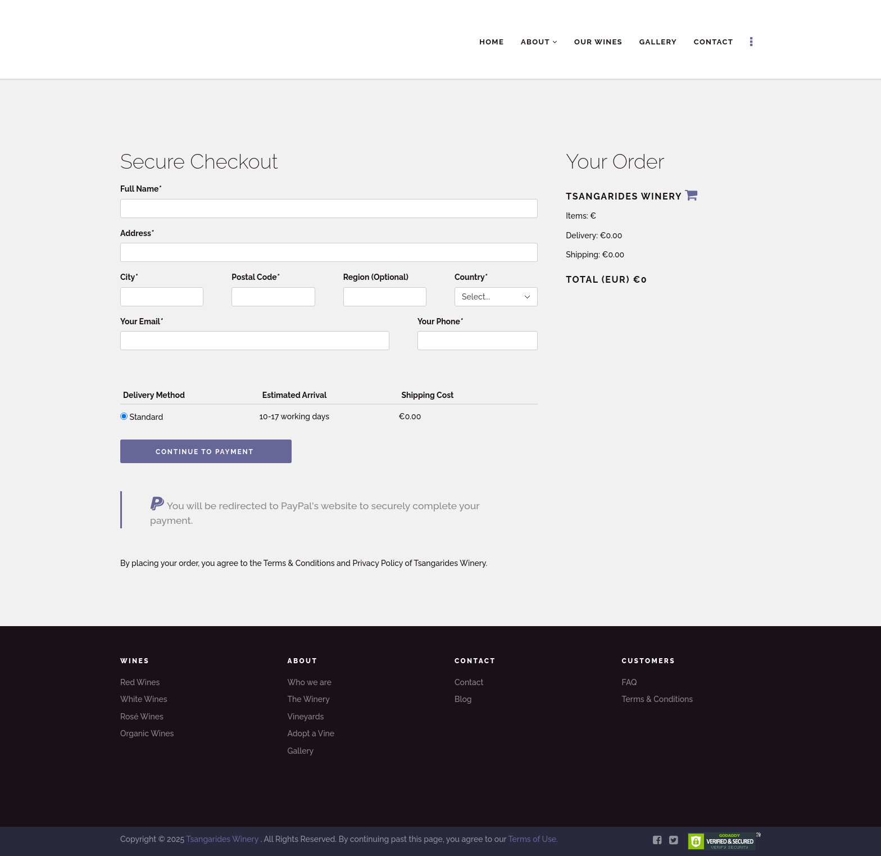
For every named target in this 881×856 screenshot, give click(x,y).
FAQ (629, 682)
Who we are (309, 682)
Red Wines (140, 682)
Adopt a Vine (311, 733)
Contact (713, 42)
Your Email (141, 321)
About (539, 42)
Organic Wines (147, 733)
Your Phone (440, 321)
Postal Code (255, 277)
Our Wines (598, 42)
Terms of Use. (532, 839)
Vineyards (306, 716)
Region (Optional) (375, 277)
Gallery (658, 42)
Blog (463, 699)
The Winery (309, 699)
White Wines (143, 699)
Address (137, 233)
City (129, 277)
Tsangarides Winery (223, 839)
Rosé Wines (142, 716)
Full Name (140, 188)
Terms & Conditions (299, 563)
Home (491, 42)
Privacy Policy (377, 563)
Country (471, 277)
